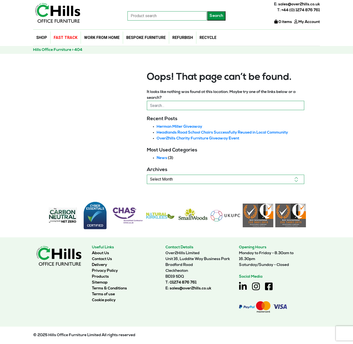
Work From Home (102, 37)
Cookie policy (104, 300)
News (162, 158)
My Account (307, 22)
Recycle (208, 37)
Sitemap (100, 283)
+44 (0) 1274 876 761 (300, 10)
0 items (283, 22)
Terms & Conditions (109, 288)
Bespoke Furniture (146, 37)
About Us (100, 253)
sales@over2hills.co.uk (299, 4)
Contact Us (102, 259)
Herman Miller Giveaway (179, 127)
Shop (41, 37)
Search (216, 16)
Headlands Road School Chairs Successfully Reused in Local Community (222, 133)
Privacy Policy (105, 271)
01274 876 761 (183, 283)
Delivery (99, 265)
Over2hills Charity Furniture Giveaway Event (198, 138)
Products (100, 277)
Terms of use (103, 294)
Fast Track (65, 37)
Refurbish (182, 37)
